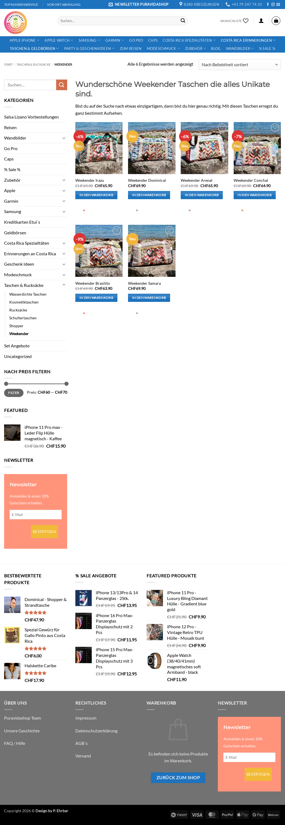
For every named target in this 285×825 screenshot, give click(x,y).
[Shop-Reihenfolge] (239, 64)
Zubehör (195, 48)
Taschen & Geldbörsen (34, 48)
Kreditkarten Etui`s (22, 222)
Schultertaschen (23, 318)
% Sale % (267, 48)
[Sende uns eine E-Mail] (278, 5)
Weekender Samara (144, 283)
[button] (139, 4)
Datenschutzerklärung (96, 730)
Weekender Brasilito (92, 283)
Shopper (16, 325)
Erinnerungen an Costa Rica (30, 253)
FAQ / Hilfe (14, 743)
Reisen (10, 127)
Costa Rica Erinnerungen (248, 40)
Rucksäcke (18, 310)
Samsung (89, 40)
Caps (153, 40)
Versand (83, 755)
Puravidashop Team (22, 717)
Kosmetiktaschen (23, 302)
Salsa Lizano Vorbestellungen (31, 116)
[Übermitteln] (183, 20)
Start (8, 64)
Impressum (85, 717)
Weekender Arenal (196, 180)
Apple (9, 190)
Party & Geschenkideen (89, 48)
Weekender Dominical (147, 180)
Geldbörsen (15, 232)
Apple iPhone (25, 40)
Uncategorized (18, 356)
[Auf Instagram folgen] (273, 5)
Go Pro (136, 40)
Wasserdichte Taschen (27, 294)
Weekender (19, 333)
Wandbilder (240, 48)
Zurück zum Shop (178, 777)
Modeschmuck (163, 48)
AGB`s (81, 743)
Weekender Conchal (251, 180)
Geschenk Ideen (19, 263)
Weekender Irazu (89, 180)
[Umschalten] (64, 138)
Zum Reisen (131, 48)
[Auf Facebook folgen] (267, 5)
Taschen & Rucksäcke (34, 64)
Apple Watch (58, 40)
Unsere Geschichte (22, 730)
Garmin (114, 40)
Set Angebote (16, 345)
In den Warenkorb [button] (96, 195)
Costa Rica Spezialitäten (189, 40)
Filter (13, 393)
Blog (216, 48)
